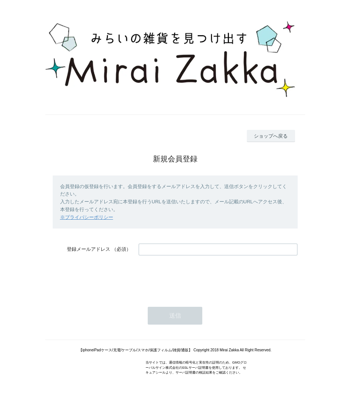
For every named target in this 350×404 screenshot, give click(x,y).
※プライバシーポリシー (86, 217)
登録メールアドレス (88, 249)
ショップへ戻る (271, 136)
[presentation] (194, 277)
